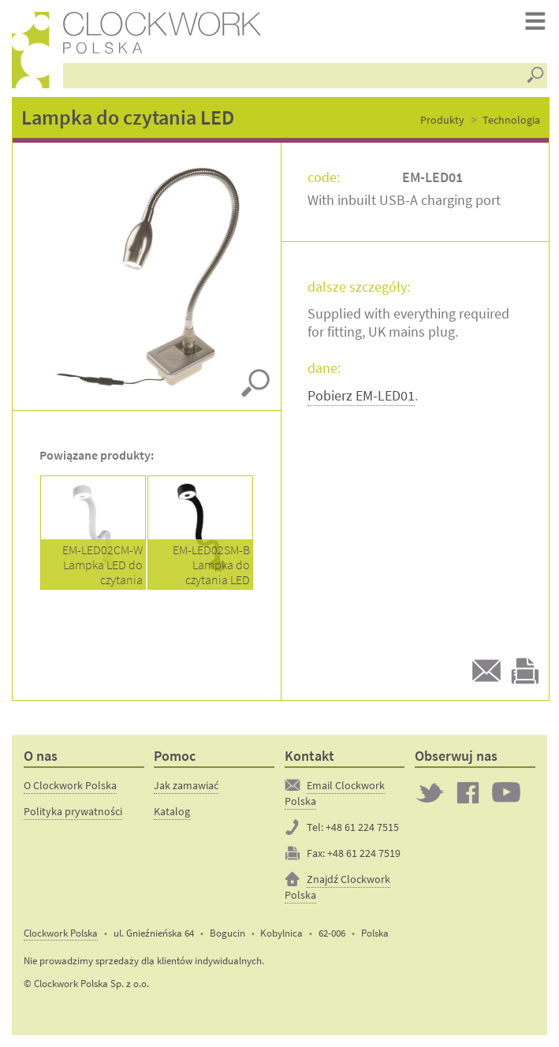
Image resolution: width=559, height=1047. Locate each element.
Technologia (511, 120)
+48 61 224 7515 (362, 827)
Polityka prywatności (73, 811)
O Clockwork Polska (70, 785)
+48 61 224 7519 (364, 853)
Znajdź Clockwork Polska (337, 887)
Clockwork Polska (61, 933)
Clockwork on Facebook (468, 792)
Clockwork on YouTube (506, 792)
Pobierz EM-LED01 (361, 395)
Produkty (442, 120)
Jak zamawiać (186, 785)
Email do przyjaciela (486, 671)
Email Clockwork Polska (335, 793)
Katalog (172, 811)
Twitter (430, 792)
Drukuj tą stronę (525, 671)
